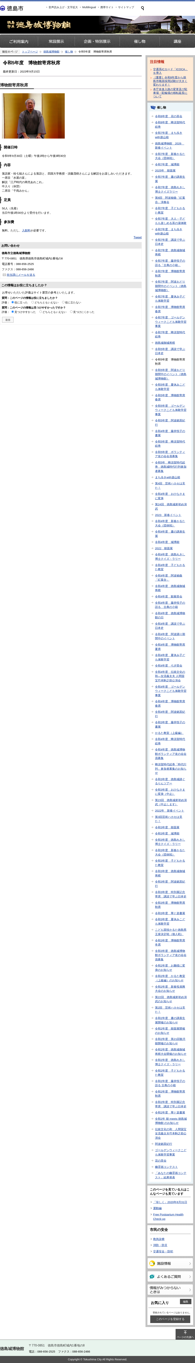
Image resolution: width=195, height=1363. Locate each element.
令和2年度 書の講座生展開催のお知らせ (170, 1020)
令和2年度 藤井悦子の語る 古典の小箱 (170, 1083)
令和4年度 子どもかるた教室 (170, 567)
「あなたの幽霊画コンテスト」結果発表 (170, 1175)
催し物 (69, 51)
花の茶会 (160, 1160)
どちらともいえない (46, 302)
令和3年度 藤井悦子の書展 (170, 724)
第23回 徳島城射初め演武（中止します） (171, 802)
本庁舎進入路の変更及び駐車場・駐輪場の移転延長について (170, 93)
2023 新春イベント (168, 515)
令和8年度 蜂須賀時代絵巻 (170, 124)
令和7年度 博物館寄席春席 (170, 309)
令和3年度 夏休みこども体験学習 (170, 921)
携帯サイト (107, 7)
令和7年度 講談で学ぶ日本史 (170, 242)
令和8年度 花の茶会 (168, 116)
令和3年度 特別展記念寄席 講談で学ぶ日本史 (170, 894)
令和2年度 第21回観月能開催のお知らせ (170, 1041)
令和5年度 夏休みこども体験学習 (170, 387)
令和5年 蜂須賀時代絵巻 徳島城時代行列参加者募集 (170, 467)
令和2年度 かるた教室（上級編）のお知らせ (170, 978)
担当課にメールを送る (21, 274)
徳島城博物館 (51, 51)
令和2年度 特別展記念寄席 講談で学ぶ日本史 (170, 1104)
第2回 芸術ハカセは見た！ (170, 1010)
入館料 (26, 230)
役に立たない (73, 302)
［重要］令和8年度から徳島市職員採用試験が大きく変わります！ (170, 81)
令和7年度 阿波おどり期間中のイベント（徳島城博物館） (170, 286)
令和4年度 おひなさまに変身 (170, 496)
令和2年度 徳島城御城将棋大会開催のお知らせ (170, 1051)
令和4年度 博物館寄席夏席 (170, 647)
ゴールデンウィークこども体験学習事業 (170, 1152)
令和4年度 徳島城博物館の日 (170, 615)
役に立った (21, 302)
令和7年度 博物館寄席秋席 (170, 273)
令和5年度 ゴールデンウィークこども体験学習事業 (170, 410)
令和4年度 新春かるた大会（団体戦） (170, 523)
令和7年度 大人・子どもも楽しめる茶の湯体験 (170, 221)
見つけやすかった (25, 311)
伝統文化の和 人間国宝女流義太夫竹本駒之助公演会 (170, 1133)
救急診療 (159, 1239)
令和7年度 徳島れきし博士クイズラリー (170, 189)
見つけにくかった (83, 311)
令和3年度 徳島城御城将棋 (170, 873)
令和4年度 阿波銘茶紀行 (170, 714)
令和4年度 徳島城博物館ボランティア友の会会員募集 (170, 754)
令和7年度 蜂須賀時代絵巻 (170, 334)
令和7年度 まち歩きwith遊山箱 (168, 135)
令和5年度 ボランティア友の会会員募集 (170, 454)
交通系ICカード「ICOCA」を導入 (170, 71)
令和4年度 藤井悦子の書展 (170, 433)
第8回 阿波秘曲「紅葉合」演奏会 (170, 200)
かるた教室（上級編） (169, 733)
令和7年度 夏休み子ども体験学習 (170, 298)
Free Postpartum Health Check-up (168, 1216)
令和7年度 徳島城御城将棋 (170, 252)
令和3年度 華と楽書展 (170, 913)
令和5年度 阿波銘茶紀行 (170, 422)
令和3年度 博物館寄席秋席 (170, 905)
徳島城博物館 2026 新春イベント (169, 145)
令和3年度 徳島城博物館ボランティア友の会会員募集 (170, 955)
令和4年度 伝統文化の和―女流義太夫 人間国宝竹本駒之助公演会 (170, 676)
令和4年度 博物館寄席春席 (170, 703)
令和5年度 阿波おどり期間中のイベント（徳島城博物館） (170, 374)
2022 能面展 (164, 548)
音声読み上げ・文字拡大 (63, 7)
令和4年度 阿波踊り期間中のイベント (170, 636)
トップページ (30, 51)
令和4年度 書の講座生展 (170, 534)
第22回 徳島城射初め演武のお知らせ (171, 999)
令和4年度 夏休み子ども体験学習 (170, 657)
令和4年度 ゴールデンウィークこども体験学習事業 (170, 691)
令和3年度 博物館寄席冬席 (170, 942)
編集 (185, 1301)
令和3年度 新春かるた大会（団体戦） (170, 852)
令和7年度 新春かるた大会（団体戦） (170, 156)
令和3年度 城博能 (167, 833)
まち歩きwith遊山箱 (167, 477)
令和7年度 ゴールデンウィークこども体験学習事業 (170, 322)
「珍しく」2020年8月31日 (170, 1202)
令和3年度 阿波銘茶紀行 (170, 884)
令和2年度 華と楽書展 (170, 1112)
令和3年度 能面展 (167, 827)
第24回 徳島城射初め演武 (171, 506)
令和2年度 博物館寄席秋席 (170, 1093)
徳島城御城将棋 (165, 342)
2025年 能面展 (165, 170)
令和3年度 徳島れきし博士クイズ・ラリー (170, 842)
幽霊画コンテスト (166, 1166)
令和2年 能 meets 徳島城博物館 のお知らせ (171, 1121)
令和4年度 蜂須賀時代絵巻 (170, 741)
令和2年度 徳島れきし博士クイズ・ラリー (170, 1062)
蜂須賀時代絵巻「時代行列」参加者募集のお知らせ (170, 768)
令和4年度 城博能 (167, 542)
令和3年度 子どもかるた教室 (170, 863)
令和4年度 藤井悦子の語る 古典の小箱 (170, 605)
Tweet (137, 237)
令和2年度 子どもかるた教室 (170, 1073)
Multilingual (89, 7)
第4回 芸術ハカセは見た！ (170, 485)
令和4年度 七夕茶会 (168, 665)
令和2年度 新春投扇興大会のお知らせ (170, 989)
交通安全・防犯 (163, 1251)
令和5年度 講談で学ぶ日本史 (170, 351)
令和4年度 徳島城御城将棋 (170, 588)
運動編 (157, 1208)
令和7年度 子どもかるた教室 (170, 210)
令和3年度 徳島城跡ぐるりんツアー (170, 781)
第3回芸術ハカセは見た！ (168, 819)
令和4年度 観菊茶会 (168, 596)
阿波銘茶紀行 (163, 1143)
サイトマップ (126, 7)
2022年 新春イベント (169, 810)
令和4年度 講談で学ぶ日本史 (170, 626)
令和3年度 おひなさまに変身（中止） (170, 792)
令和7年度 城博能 (167, 164)
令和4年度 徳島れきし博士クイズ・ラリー (170, 556)
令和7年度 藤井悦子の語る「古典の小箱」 (170, 263)
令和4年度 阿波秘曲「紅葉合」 (168, 577)
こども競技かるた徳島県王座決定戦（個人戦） (170, 932)
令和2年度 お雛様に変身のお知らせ (170, 967)
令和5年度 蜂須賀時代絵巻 (170, 443)
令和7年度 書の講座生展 (170, 179)
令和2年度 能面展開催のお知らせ (170, 1030)
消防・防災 (160, 1245)
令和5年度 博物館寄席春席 (170, 397)
